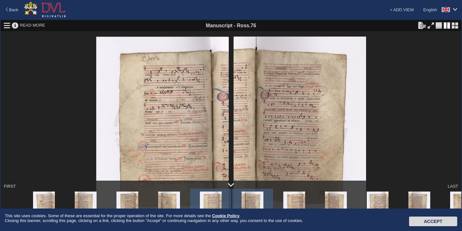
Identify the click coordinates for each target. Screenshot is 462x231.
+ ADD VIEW (402, 9)
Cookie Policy (225, 215)
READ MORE (32, 25)
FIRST (10, 186)
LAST (453, 186)
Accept (433, 221)
